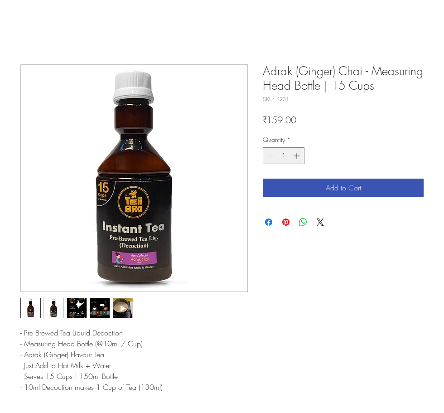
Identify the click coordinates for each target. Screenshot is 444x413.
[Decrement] (269, 156)
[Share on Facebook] (268, 222)
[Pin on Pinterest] (285, 222)
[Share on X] (320, 222)
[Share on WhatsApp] (303, 222)
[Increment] (297, 156)
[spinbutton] (283, 156)
